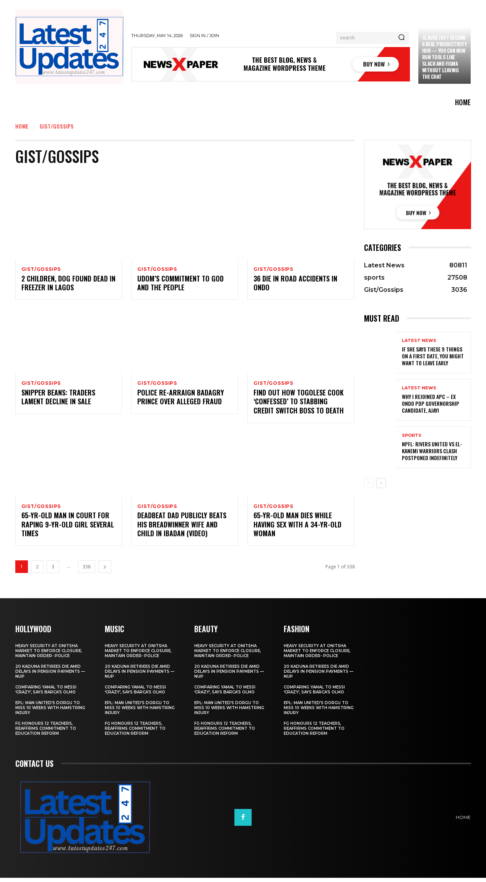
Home (22, 126)
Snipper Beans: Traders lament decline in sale (58, 399)
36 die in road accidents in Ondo (295, 284)
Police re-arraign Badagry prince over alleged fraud (180, 399)
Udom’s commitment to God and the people (180, 284)
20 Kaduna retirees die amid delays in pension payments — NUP (50, 675)
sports (411, 435)
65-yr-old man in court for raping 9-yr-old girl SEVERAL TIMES (67, 528)
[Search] (401, 38)
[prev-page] (369, 483)
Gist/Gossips (41, 269)
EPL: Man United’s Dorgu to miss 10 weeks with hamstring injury (50, 712)
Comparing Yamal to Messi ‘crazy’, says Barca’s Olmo (45, 694)
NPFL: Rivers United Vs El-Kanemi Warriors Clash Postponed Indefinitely (432, 451)
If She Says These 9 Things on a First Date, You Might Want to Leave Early (433, 356)
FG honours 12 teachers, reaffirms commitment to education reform (45, 732)
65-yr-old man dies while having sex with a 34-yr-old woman (297, 528)
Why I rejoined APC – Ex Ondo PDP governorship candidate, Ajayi (430, 403)
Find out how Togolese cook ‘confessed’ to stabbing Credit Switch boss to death (299, 404)
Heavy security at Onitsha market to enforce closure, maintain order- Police (48, 655)
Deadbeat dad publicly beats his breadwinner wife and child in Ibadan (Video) (181, 528)
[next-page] (104, 571)
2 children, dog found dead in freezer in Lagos (68, 284)
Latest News (419, 340)
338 (87, 571)
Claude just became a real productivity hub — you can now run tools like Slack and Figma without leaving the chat (444, 57)
